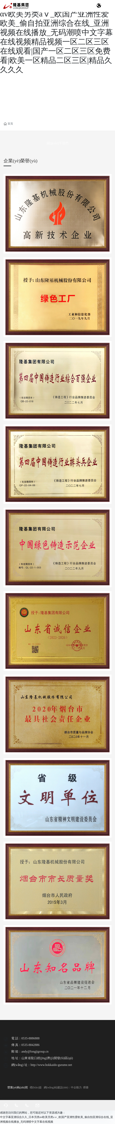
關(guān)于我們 (57, 143)
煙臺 (86, 1087)
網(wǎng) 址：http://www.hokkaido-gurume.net (41, 1064)
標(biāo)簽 (36, 1087)
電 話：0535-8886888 (25, 1038)
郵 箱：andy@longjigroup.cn (30, 1051)
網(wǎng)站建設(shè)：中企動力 (63, 1087)
